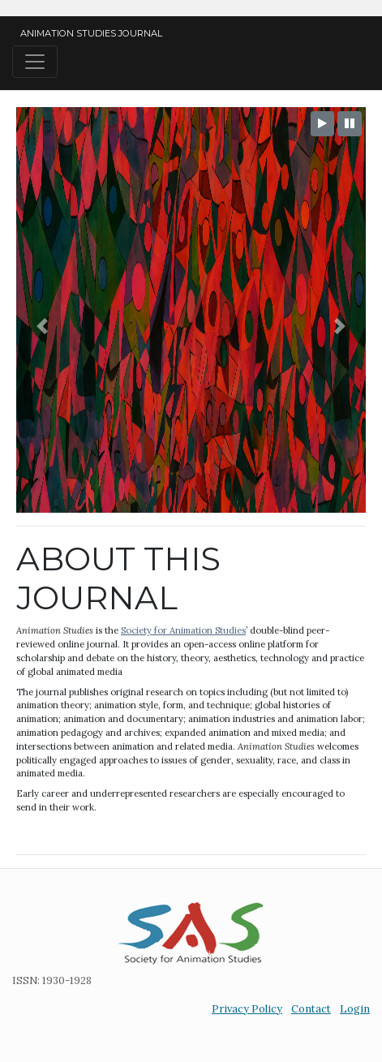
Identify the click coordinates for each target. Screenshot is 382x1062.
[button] (42, 326)
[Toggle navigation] (35, 61)
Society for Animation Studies (183, 630)
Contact (311, 1009)
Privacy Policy (247, 1009)
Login (355, 1009)
